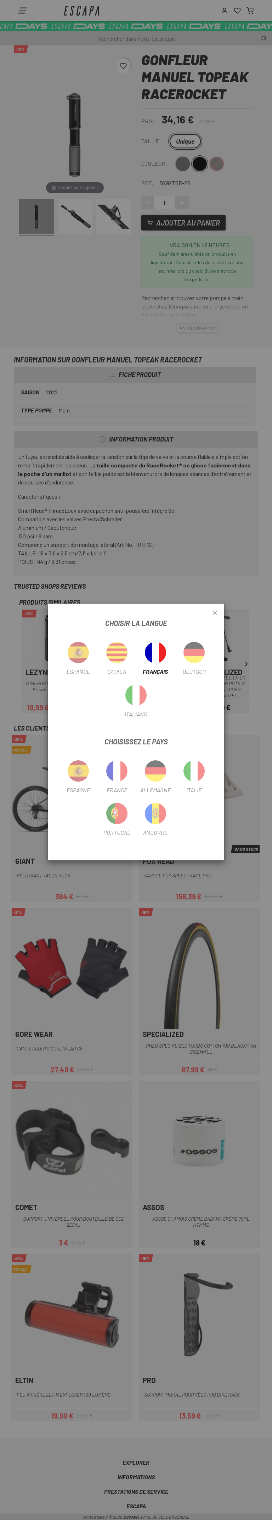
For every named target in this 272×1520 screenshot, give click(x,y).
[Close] (215, 613)
